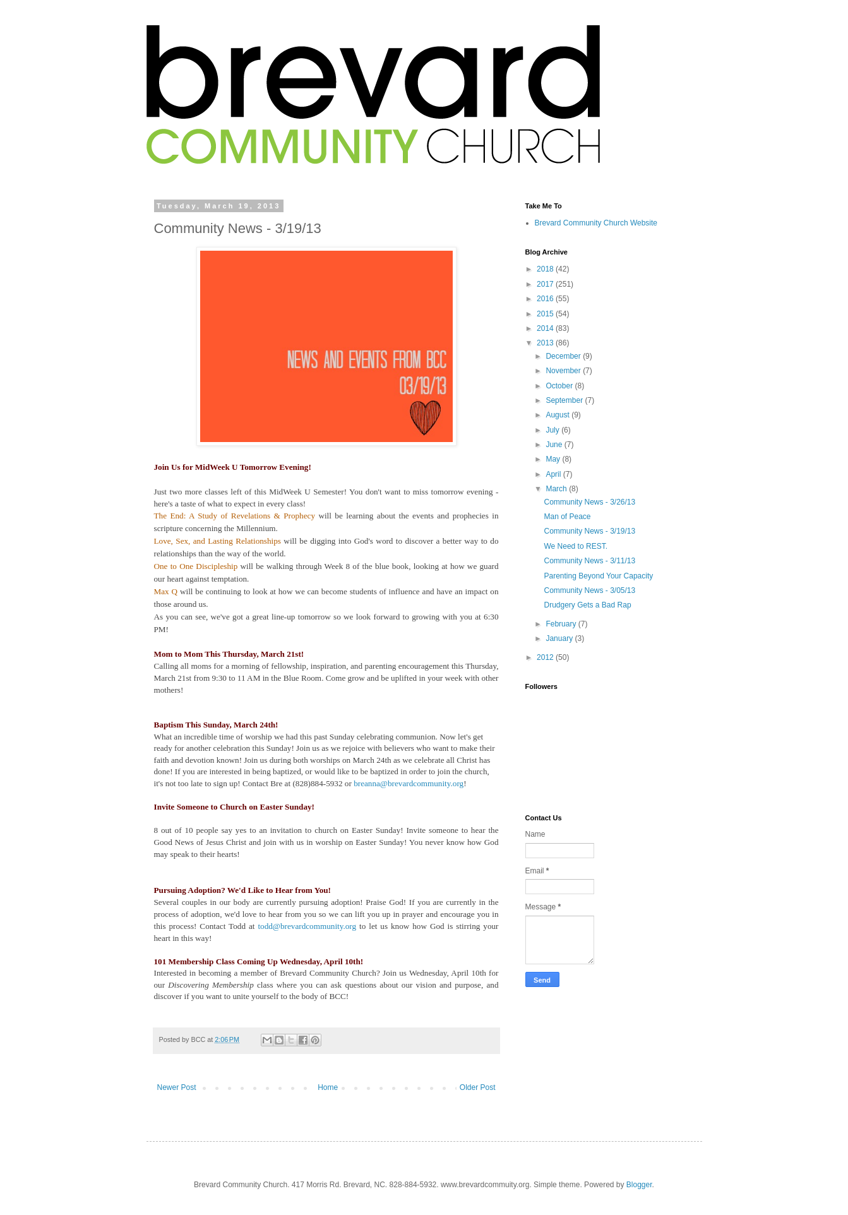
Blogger (639, 1184)
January (560, 638)
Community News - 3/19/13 (589, 531)
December (564, 356)
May (554, 459)
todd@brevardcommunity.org (307, 926)
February (562, 623)
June (555, 444)
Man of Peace (567, 516)
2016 (546, 298)
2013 (546, 342)
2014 (546, 328)
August (558, 414)
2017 (546, 284)
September (565, 400)
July (553, 430)
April (554, 474)
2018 (546, 269)
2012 (546, 657)
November (564, 370)
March (557, 488)
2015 (546, 313)
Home (328, 1087)
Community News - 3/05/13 (589, 590)
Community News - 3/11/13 (589, 560)
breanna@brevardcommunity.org (408, 783)
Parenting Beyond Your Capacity (598, 576)
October (560, 385)
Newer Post (176, 1087)
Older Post (478, 1087)
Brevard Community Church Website (596, 222)
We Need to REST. (575, 546)
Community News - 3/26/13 (589, 502)
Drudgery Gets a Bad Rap (587, 605)
